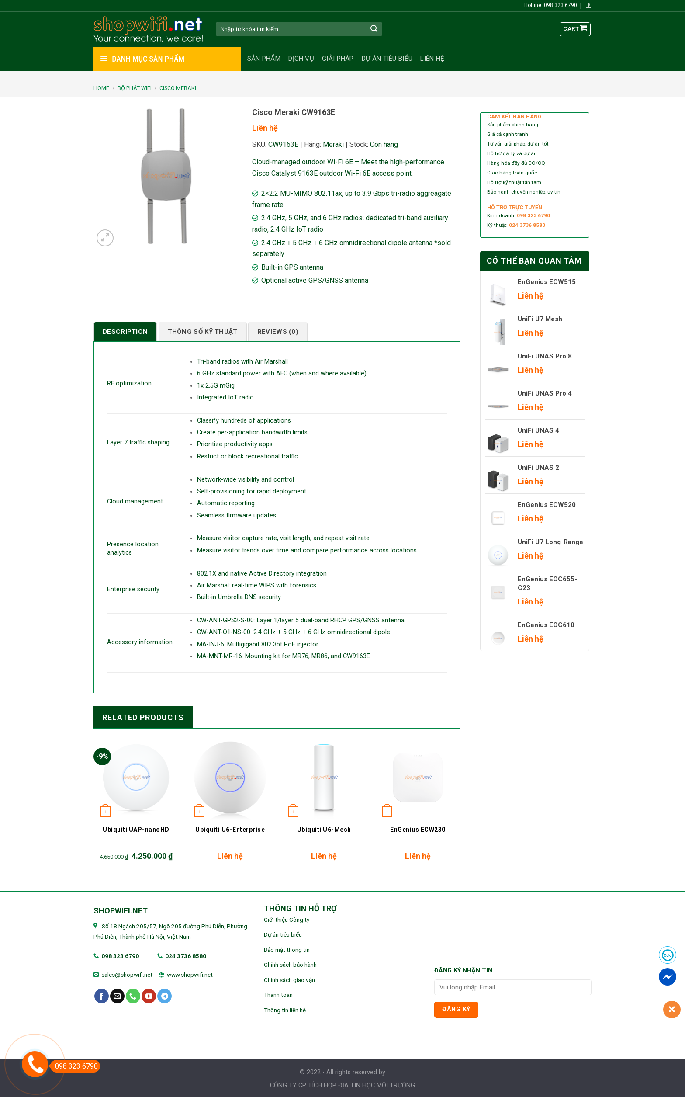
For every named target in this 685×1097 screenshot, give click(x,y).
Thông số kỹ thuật (203, 332)
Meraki (333, 144)
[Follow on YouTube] (149, 996)
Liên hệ (432, 58)
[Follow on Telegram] (164, 996)
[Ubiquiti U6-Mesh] (324, 777)
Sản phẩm (263, 58)
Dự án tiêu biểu (387, 58)
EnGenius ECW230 (418, 829)
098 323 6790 (120, 955)
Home (101, 88)
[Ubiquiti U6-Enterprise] (230, 777)
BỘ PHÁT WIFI (135, 88)
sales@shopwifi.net (126, 974)
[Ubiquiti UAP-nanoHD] (136, 777)
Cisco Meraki (177, 88)
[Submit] (374, 29)
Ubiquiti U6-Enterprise (230, 829)
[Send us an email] (117, 996)
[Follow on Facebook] (101, 996)
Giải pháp (338, 58)
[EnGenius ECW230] (417, 777)
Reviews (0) (277, 332)
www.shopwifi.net (190, 974)
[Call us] (133, 996)
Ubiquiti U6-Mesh (324, 829)
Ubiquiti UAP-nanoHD (136, 829)
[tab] (125, 331)
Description (125, 332)
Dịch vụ (301, 58)
